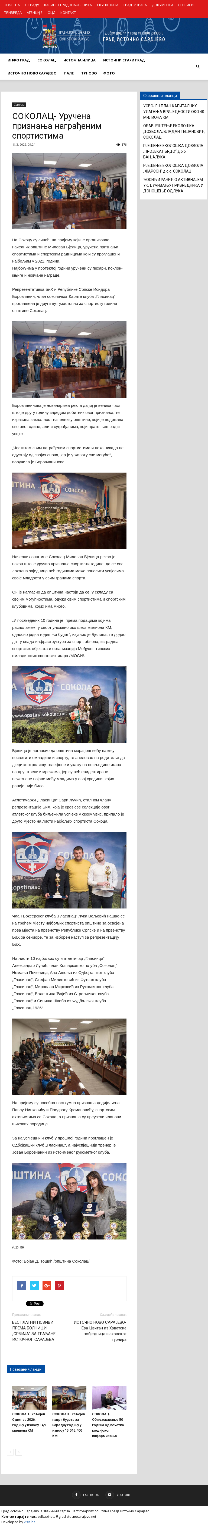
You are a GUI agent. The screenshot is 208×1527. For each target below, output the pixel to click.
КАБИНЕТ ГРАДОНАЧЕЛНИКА (68, 4)
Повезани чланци (25, 1369)
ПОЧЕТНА (12, 4)
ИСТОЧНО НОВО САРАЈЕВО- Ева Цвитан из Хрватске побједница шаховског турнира (100, 1331)
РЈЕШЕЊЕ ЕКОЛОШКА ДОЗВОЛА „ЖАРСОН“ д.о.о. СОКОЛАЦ (173, 168)
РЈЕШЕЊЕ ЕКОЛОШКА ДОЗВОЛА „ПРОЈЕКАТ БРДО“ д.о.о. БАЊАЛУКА (173, 151)
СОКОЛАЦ (46, 60)
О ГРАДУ (32, 4)
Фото (109, 73)
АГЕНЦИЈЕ (35, 12)
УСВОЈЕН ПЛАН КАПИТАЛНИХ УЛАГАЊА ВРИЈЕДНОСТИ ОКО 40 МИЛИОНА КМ (173, 112)
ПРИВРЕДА (13, 12)
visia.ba (29, 1522)
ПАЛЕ (69, 73)
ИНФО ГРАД (19, 60)
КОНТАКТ (68, 12)
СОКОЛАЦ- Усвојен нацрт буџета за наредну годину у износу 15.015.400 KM (68, 1425)
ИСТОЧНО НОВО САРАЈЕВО (32, 73)
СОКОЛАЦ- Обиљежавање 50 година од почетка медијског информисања (108, 1425)
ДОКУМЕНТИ (162, 4)
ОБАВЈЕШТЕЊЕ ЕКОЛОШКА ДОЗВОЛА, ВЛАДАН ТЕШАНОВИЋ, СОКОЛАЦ (174, 131)
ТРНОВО (89, 73)
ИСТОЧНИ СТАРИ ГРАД (124, 60)
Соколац (19, 105)
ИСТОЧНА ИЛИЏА (79, 60)
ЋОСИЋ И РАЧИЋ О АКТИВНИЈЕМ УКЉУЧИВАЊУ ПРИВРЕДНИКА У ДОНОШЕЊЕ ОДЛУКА (173, 185)
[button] (197, 66)
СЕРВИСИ (186, 4)
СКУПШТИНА (107, 4)
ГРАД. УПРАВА (135, 4)
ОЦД (51, 12)
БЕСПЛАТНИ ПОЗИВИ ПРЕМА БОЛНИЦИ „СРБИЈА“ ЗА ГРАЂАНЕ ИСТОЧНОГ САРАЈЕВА (34, 1331)
